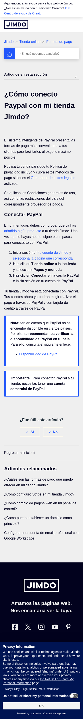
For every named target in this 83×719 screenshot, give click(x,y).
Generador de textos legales (53, 178)
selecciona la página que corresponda (43, 258)
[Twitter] (28, 628)
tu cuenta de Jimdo (53, 252)
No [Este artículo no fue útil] (55, 432)
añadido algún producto (22, 231)
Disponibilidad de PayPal (38, 354)
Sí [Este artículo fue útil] (32, 432)
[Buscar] (41, 53)
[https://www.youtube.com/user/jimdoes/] (55, 628)
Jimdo (9, 42)
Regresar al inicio (20, 453)
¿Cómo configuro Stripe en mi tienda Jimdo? (39, 494)
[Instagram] (41, 628)
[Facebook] (15, 628)
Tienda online (29, 42)
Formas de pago (59, 42)
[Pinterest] (68, 628)
